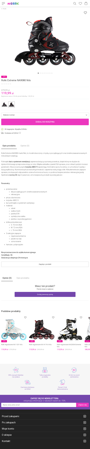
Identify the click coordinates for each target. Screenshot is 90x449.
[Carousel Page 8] (51, 73)
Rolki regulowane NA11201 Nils (12, 344)
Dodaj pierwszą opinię (45, 294)
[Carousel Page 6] (47, 73)
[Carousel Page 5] (46, 73)
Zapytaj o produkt (45, 264)
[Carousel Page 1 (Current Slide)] (38, 73)
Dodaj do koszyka (45, 122)
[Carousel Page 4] (44, 73)
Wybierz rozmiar (9, 115)
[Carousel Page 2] (40, 73)
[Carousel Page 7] (49, 73)
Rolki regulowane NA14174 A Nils (40, 344)
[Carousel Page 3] (42, 73)
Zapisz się (82, 405)
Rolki (4, 9)
